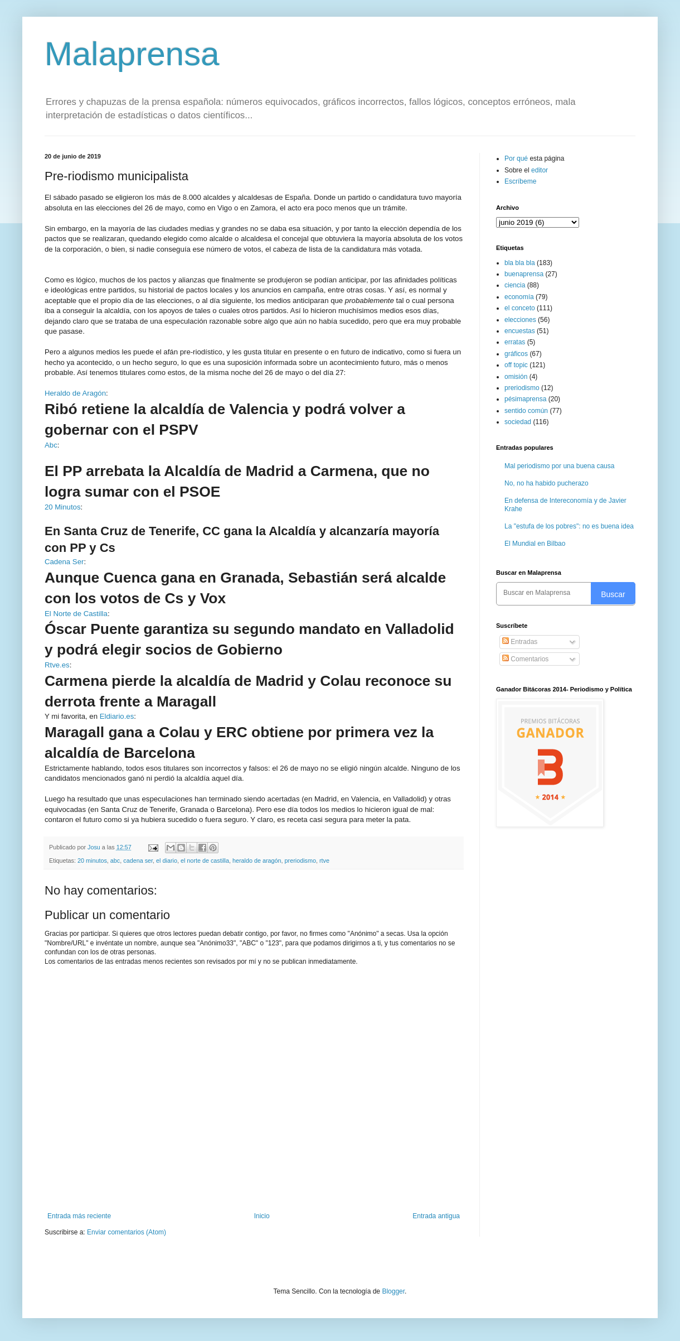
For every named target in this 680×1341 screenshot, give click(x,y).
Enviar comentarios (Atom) (126, 1232)
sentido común (526, 411)
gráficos (516, 354)
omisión (515, 377)
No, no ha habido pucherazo (546, 483)
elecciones (520, 320)
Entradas (519, 642)
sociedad (517, 422)
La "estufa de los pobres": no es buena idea (569, 526)
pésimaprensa (525, 399)
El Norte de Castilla (76, 613)
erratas (514, 342)
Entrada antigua (436, 1216)
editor (539, 170)
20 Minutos (63, 507)
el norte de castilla (205, 860)
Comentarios (525, 659)
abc (115, 860)
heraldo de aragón (256, 860)
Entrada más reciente (79, 1216)
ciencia (514, 285)
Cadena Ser (64, 561)
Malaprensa (132, 54)
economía (519, 297)
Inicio (262, 1216)
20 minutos (92, 860)
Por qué (517, 158)
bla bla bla (519, 263)
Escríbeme (520, 181)
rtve (324, 860)
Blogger (393, 1291)
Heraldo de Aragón (75, 393)
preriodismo (300, 860)
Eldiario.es (117, 716)
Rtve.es (57, 665)
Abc (51, 445)
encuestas (519, 331)
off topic (516, 365)
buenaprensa (523, 274)
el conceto (519, 308)
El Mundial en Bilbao (534, 543)
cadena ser (138, 860)
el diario (166, 860)
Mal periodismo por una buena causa (559, 466)
